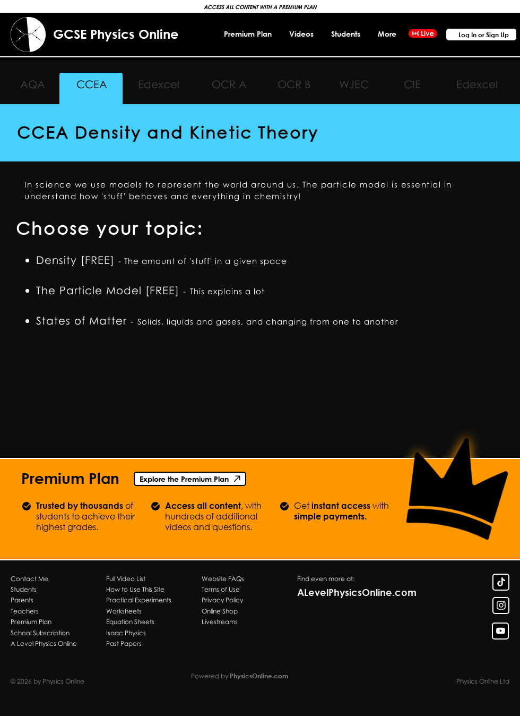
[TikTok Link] (500, 582)
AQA (32, 84)
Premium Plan (70, 478)
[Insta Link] (500, 605)
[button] (387, 34)
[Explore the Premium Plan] (190, 479)
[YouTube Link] (500, 631)
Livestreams (220, 622)
